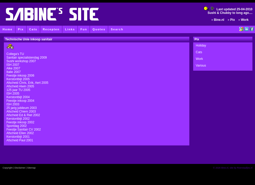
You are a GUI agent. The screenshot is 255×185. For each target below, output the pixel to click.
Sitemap (31, 167)
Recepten (51, 29)
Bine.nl (219, 20)
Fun (83, 29)
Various (201, 65)
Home (8, 29)
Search (117, 29)
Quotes (98, 29)
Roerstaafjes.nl (244, 167)
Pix (21, 29)
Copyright (8, 167)
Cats (33, 29)
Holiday (201, 45)
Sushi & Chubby (220, 13)
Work (245, 20)
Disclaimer (19, 167)
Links (70, 29)
